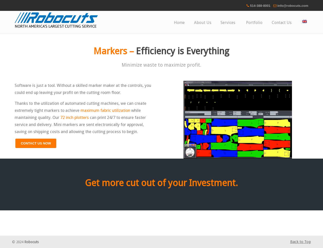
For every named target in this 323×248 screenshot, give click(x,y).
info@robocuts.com (292, 6)
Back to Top (300, 241)
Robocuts (56, 20)
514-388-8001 (260, 6)
